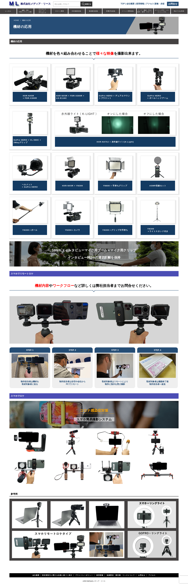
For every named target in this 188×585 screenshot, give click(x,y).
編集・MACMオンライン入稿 (25, 11)
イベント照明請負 (128, 11)
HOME (16, 20)
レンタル (8, 11)
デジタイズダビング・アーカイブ (42, 11)
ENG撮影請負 (76, 11)
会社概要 (130, 4)
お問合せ (172, 4)
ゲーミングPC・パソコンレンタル (162, 11)
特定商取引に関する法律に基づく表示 (57, 575)
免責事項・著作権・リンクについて (121, 575)
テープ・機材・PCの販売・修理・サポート (144, 11)
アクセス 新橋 (152, 4)
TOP (123, 4)
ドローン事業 (59, 11)
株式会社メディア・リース (30, 3)
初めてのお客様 (179, 11)
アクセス (152, 575)
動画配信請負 (93, 11)
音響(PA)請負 (110, 11)
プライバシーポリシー (84, 575)
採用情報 (140, 4)
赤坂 (162, 4)
